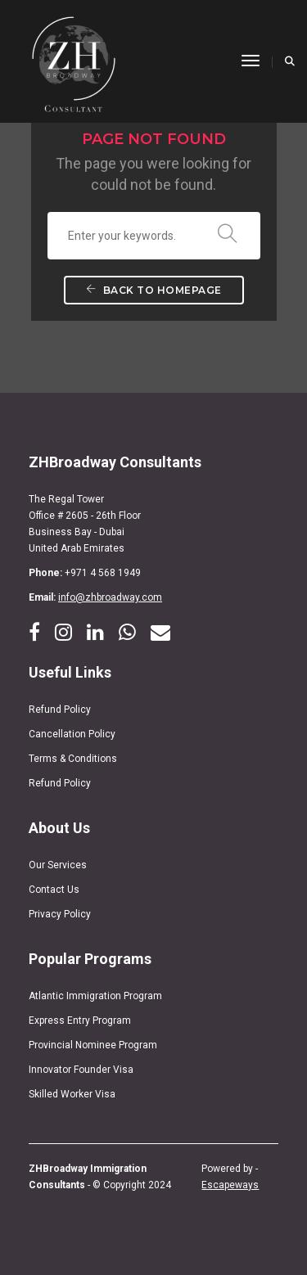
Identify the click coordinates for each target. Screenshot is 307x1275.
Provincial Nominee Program (93, 1045)
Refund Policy (60, 709)
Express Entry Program (80, 1020)
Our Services (58, 865)
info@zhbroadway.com (110, 597)
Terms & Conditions (73, 758)
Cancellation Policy (72, 734)
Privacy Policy (60, 914)
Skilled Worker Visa (72, 1094)
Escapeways (230, 1185)
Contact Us (54, 889)
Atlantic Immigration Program (95, 996)
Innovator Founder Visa (81, 1069)
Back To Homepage (154, 290)
